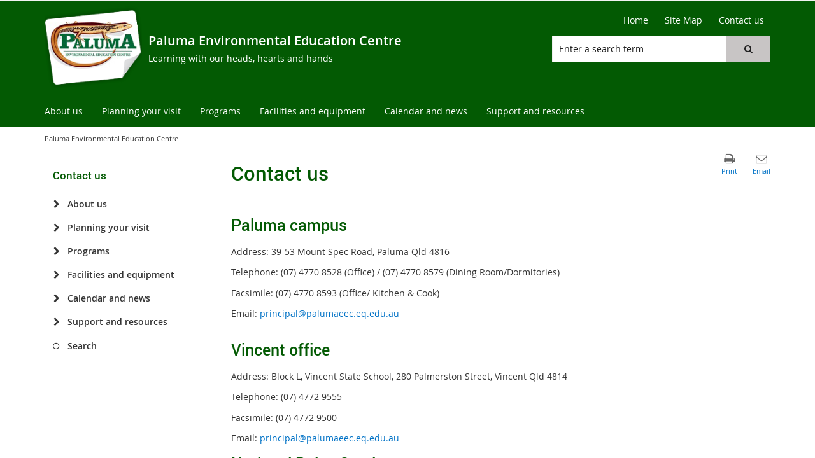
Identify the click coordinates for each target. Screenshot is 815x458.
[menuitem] (63, 111)
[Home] (636, 20)
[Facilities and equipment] (56, 274)
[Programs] (56, 251)
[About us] (56, 204)
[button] (748, 49)
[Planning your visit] (56, 227)
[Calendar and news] (56, 298)
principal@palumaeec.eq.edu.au (329, 313)
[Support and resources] (56, 321)
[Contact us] (741, 20)
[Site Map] (683, 20)
